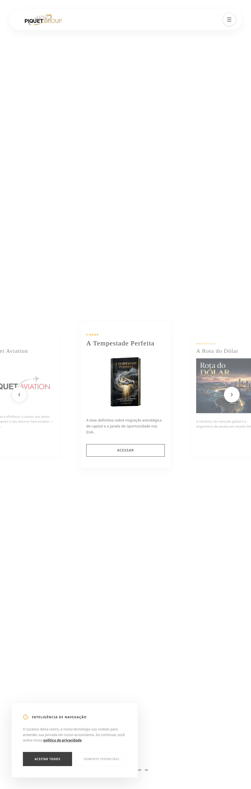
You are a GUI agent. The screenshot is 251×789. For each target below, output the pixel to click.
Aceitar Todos (47, 759)
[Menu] (229, 19)
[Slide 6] (146, 770)
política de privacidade (63, 740)
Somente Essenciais (101, 759)
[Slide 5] (139, 770)
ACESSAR (125, 450)
